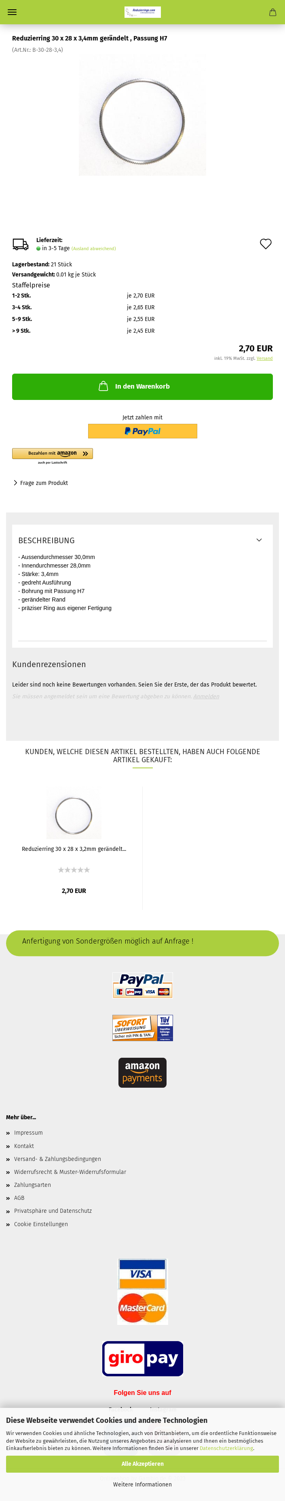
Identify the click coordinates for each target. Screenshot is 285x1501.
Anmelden (206, 696)
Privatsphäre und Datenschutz (53, 1211)
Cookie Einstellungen (41, 1224)
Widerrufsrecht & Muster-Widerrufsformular (70, 1172)
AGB (19, 1198)
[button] (97, 456)
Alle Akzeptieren (143, 1464)
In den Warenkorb (133, 385)
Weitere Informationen (142, 1484)
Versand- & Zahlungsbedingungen (57, 1159)
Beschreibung (46, 540)
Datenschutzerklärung (226, 1448)
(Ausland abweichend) (94, 248)
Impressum (28, 1132)
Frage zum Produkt (44, 483)
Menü (12, 12)
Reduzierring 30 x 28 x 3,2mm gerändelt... (74, 849)
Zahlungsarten (32, 1185)
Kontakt (24, 1146)
